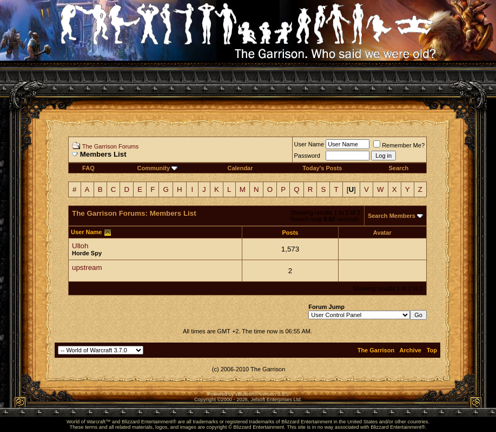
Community (157, 168)
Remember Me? (399, 145)
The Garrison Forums (110, 146)
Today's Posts (322, 168)
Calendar (240, 168)
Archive (410, 350)
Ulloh (80, 246)
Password (307, 155)
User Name (309, 144)
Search (398, 168)
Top (432, 350)
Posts (290, 232)
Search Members (391, 215)
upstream (87, 267)
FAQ (88, 168)
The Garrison (376, 350)
